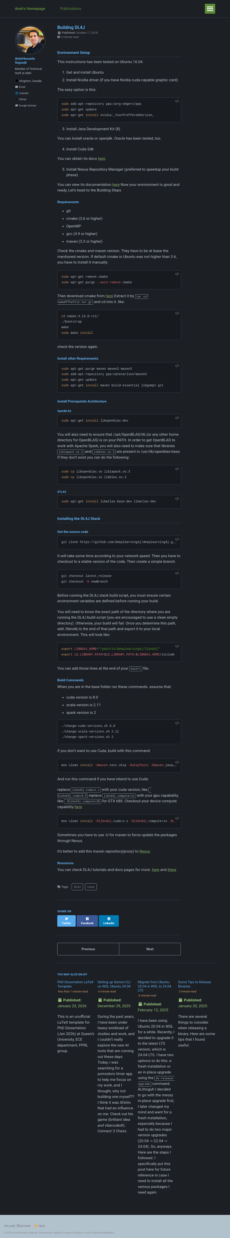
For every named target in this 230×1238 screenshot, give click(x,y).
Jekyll (56, 1228)
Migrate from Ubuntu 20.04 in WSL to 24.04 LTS (154, 982)
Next (150, 945)
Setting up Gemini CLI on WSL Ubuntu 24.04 (113, 980)
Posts (118, 8)
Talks (135, 8)
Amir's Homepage (30, 8)
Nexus (144, 851)
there (172, 869)
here (101, 158)
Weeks (154, 8)
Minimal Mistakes (103, 1228)
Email (20, 88)
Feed (39, 1221)
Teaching (98, 8)
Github (21, 100)
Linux (91, 886)
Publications (71, 8)
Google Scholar (25, 106)
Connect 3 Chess (111, 1126)
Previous (88, 945)
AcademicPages (72, 1228)
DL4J (77, 886)
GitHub (24, 1221)
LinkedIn (22, 94)
